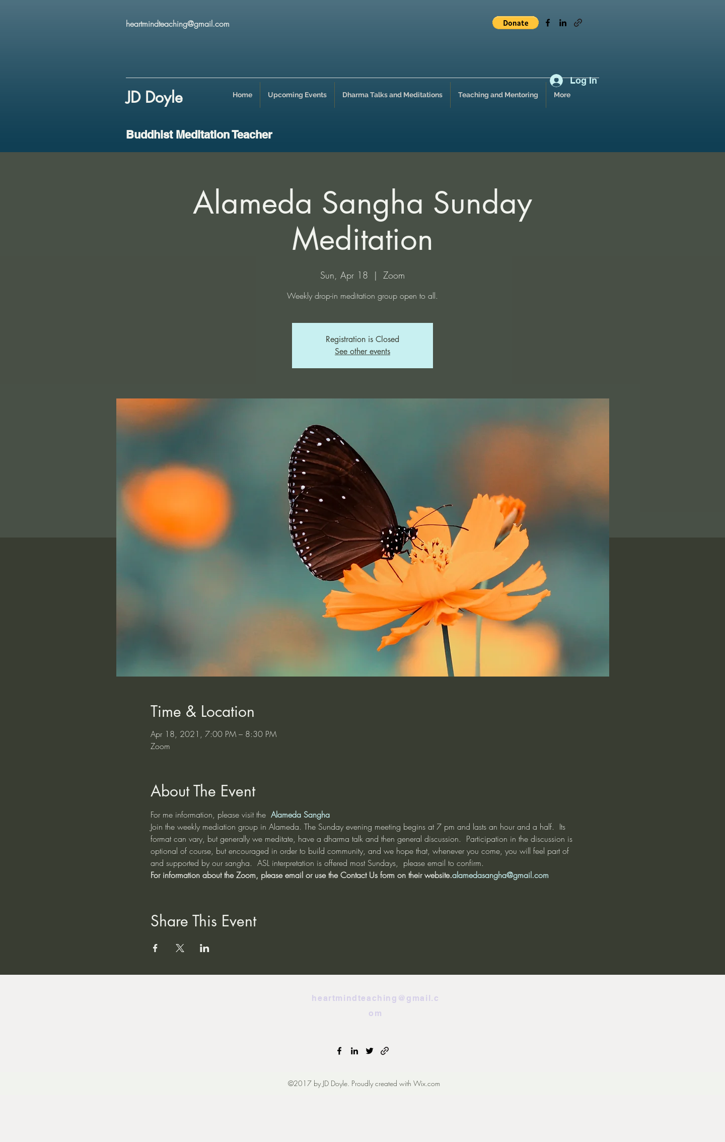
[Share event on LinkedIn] (204, 948)
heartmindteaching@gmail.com (178, 23)
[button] (515, 22)
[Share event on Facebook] (155, 948)
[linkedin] (563, 23)
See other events (362, 351)
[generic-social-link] (578, 23)
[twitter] (370, 1051)
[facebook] (548, 23)
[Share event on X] (180, 948)
